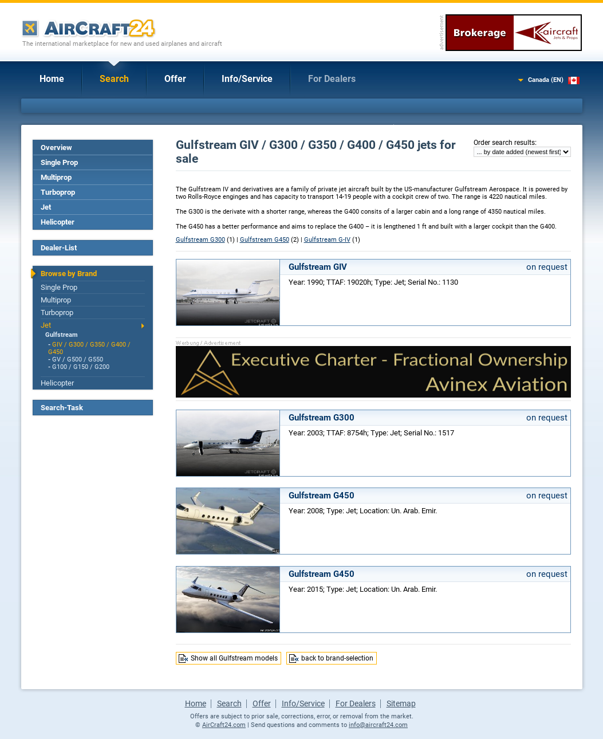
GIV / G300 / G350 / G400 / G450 (89, 348)
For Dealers (332, 78)
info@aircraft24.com (378, 725)
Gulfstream (61, 335)
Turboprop (58, 192)
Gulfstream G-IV (327, 239)
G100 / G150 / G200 (80, 367)
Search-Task (62, 407)
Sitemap (401, 703)
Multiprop (56, 177)
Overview (56, 147)
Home (52, 78)
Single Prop (59, 162)
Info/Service (247, 78)
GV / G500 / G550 (77, 359)
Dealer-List (59, 247)
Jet (46, 207)
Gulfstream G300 (200, 239)
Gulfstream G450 (264, 239)
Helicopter (57, 222)
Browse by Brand (69, 273)
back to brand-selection (337, 658)
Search (114, 78)
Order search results (504, 143)
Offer (175, 78)
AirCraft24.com (224, 725)
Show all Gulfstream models (234, 658)
